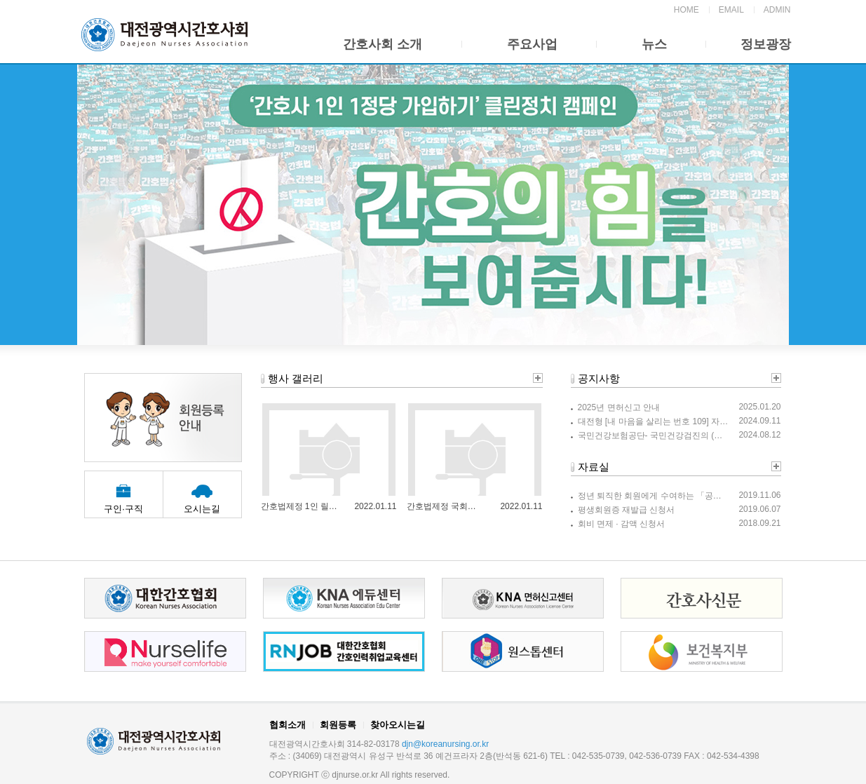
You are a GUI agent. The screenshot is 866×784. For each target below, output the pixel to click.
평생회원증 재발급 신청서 (626, 510)
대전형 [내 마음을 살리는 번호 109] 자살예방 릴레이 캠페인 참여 (653, 421)
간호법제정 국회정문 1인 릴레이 (445, 506)
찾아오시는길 (397, 724)
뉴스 (654, 44)
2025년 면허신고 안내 (619, 407)
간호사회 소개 (382, 44)
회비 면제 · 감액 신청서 (621, 524)
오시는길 (202, 508)
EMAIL (731, 10)
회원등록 (338, 724)
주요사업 (532, 44)
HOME (686, 10)
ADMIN (777, 10)
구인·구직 (123, 508)
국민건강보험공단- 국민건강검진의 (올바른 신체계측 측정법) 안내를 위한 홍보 (653, 435)
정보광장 (765, 44)
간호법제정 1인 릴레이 (299, 506)
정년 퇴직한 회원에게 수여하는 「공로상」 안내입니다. (653, 496)
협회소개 (287, 724)
